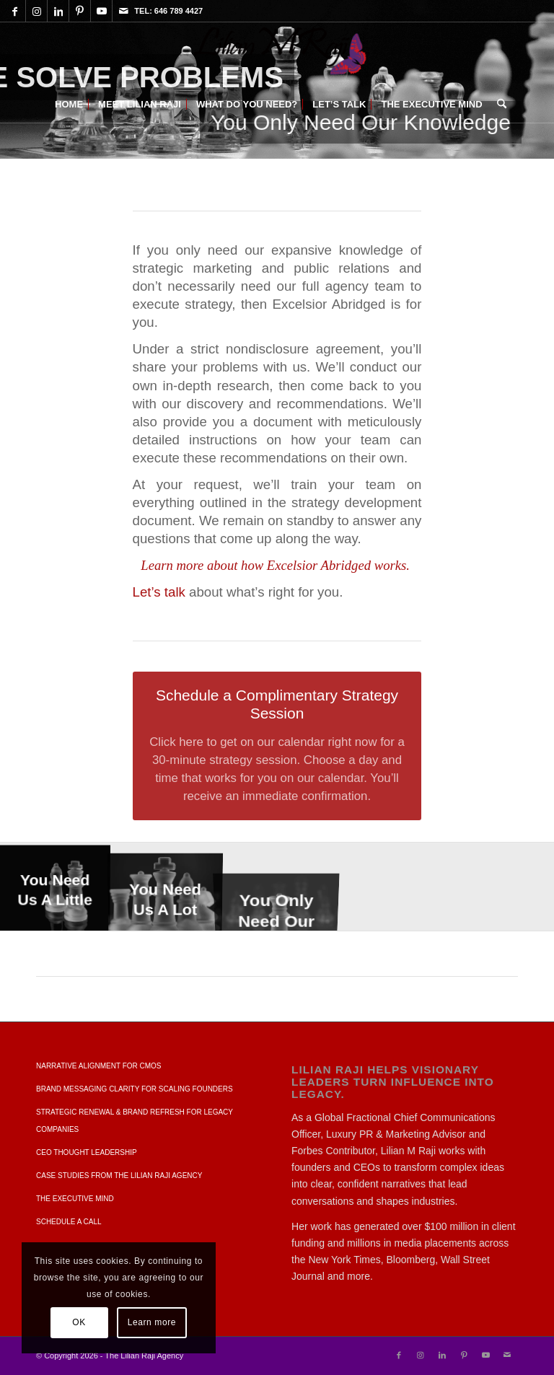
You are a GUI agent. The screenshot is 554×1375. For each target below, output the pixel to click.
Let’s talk (159, 591)
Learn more (152, 1322)
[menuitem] (69, 105)
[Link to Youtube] (101, 11)
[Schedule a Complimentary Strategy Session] (277, 746)
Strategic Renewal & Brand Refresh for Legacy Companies (134, 1120)
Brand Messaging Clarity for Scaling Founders (134, 1089)
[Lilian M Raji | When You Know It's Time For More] (277, 54)
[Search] (498, 105)
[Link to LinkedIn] (58, 11)
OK (79, 1322)
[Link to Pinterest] (79, 11)
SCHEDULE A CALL (69, 1222)
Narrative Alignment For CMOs (99, 1066)
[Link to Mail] (123, 11)
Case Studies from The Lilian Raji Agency (119, 1175)
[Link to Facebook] (14, 11)
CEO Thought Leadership (86, 1152)
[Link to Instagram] (36, 11)
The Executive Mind (75, 1199)
